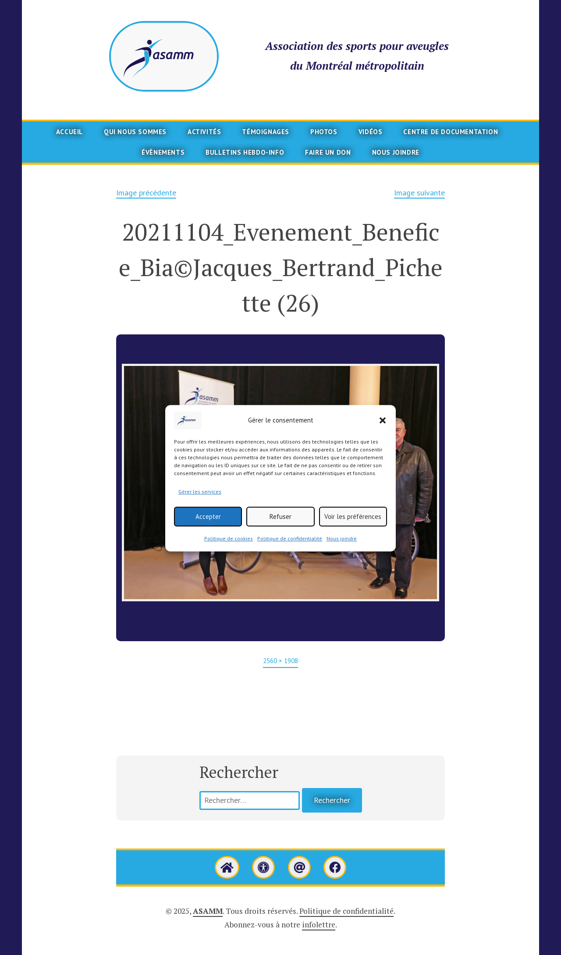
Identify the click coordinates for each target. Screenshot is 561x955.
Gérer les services (199, 504)
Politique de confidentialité (289, 551)
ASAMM (208, 911)
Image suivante (419, 193)
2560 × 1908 (280, 661)
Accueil (69, 132)
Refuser (280, 529)
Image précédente (146, 193)
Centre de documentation (450, 132)
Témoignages (265, 132)
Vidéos (371, 132)
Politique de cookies (228, 551)
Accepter (208, 529)
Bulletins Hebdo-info (245, 152)
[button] (382, 433)
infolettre (318, 924)
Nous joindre (342, 551)
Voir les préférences (352, 529)
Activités (204, 132)
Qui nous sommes (135, 132)
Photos (323, 132)
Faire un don (328, 152)
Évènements (163, 152)
